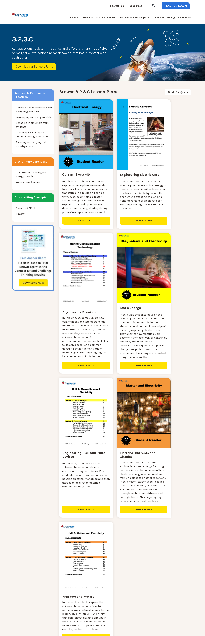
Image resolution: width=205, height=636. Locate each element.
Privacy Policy (171, 631)
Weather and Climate (28, 181)
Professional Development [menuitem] (135, 17)
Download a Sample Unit (34, 66)
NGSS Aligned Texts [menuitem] (64, 606)
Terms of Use (186, 631)
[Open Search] (153, 6)
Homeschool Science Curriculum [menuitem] (72, 610)
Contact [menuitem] (86, 579)
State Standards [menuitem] (106, 17)
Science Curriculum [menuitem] (81, 17)
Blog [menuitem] (84, 587)
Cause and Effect (25, 208)
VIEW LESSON (80, 232)
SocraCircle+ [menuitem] (118, 5)
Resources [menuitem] (135, 5)
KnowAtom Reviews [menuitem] (64, 595)
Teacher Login (175, 6)
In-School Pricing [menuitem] (165, 17)
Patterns (21, 213)
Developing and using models (33, 117)
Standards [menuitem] (59, 614)
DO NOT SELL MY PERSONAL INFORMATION (140, 631)
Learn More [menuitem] (184, 17)
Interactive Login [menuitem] (63, 587)
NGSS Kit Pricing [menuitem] (63, 583)
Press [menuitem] (56, 591)
